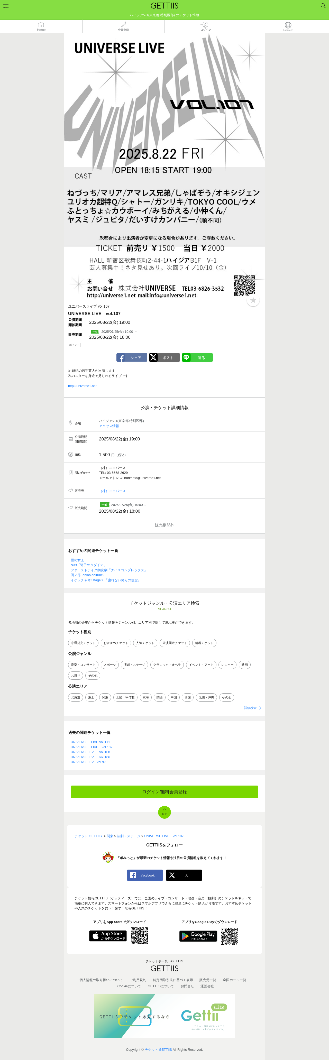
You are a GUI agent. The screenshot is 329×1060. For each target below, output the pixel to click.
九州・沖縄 (206, 697)
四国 (188, 697)
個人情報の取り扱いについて (101, 980)
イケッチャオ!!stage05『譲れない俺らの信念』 (106, 580)
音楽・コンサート (83, 665)
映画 (245, 665)
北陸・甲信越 (125, 697)
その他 (92, 675)
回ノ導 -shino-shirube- (87, 575)
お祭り (75, 675)
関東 (105, 697)
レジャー (227, 665)
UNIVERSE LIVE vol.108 (90, 752)
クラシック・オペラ (167, 665)
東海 (146, 697)
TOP (164, 814)
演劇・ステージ (134, 665)
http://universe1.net (82, 386)
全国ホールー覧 (234, 980)
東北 (91, 697)
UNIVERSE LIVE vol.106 (90, 757)
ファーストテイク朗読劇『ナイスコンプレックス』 (109, 570)
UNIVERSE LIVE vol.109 (92, 747)
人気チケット (145, 643)
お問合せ (187, 986)
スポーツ (110, 665)
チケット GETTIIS (158, 1050)
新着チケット (204, 643)
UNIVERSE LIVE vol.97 (88, 762)
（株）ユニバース (112, 491)
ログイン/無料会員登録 (164, 791)
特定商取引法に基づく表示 (173, 980)
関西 (160, 697)
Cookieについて (129, 986)
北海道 (75, 697)
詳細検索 (250, 708)
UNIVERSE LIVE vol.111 (90, 742)
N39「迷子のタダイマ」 (89, 565)
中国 (174, 697)
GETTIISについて (161, 986)
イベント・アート (201, 665)
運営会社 (207, 986)
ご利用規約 (138, 980)
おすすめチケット (116, 643)
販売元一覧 (207, 980)
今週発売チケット (83, 643)
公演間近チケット (174, 643)
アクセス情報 (109, 426)
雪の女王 (77, 560)
